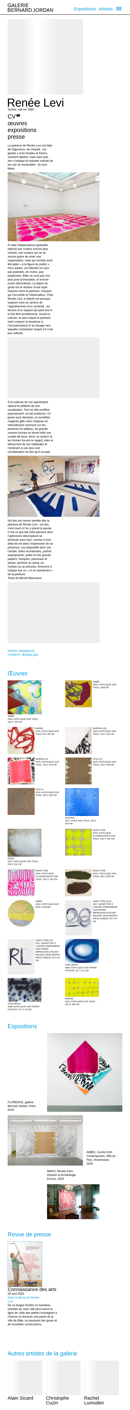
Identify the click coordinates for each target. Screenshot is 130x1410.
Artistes (105, 9)
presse (16, 136)
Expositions (85, 9)
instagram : (23, 654)
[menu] (118, 8)
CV (12, 116)
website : (21, 650)
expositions (22, 130)
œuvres (17, 123)
